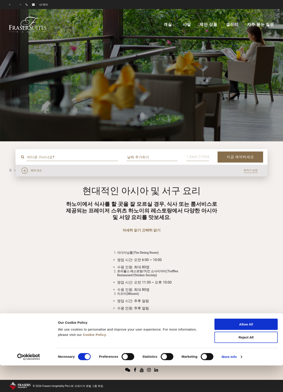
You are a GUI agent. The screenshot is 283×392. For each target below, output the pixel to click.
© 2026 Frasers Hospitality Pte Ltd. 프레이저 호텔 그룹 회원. (68, 386)
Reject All (246, 312)
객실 (168, 24)
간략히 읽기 (151, 230)
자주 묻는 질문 (260, 24)
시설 (187, 24)
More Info (229, 331)
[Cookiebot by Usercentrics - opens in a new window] (28, 331)
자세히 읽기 (131, 230)
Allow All (246, 299)
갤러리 (232, 24)
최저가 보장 (251, 170)
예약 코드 (36, 170)
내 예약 (43, 4)
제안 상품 (208, 24)
